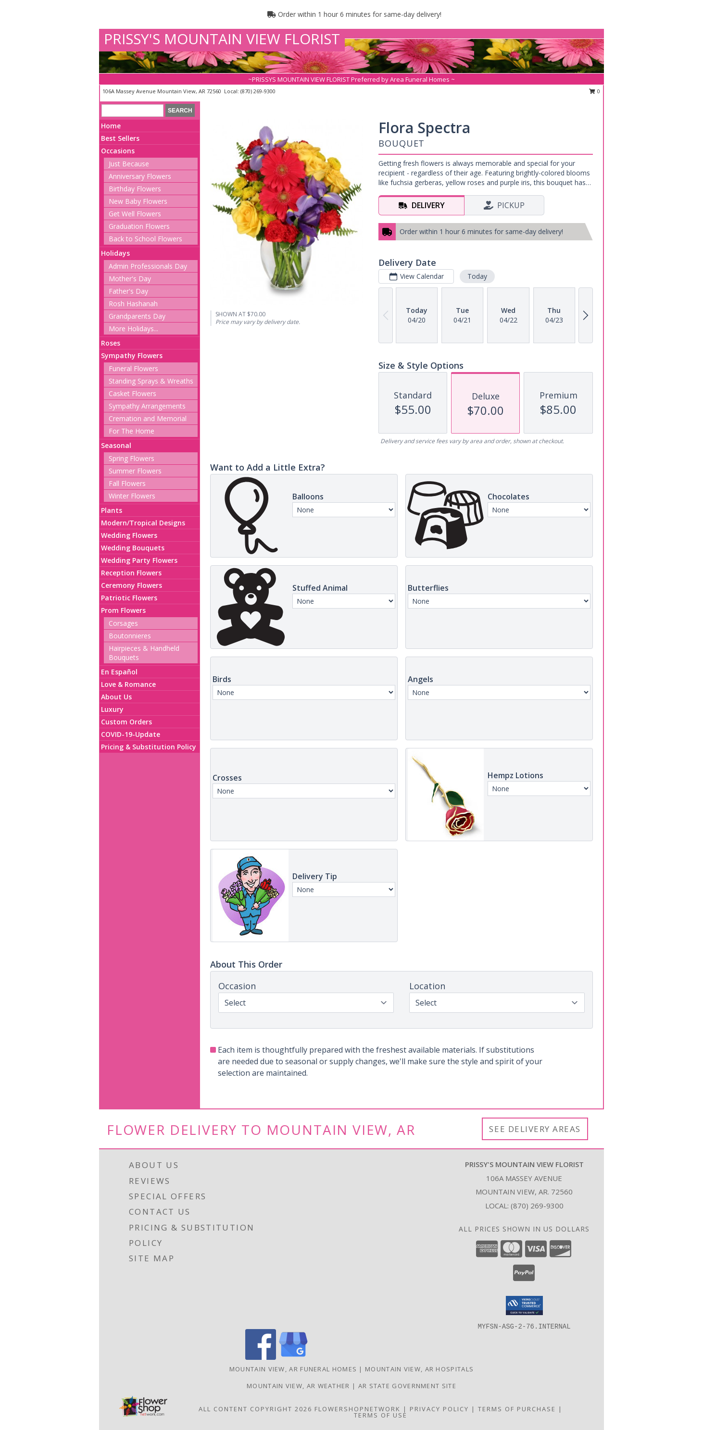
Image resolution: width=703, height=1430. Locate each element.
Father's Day (128, 291)
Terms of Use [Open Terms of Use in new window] (380, 1415)
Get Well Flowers (135, 213)
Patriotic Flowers (129, 597)
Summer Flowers (135, 470)
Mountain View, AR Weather (298, 1385)
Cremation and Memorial (148, 418)
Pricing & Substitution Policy (148, 746)
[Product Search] (132, 110)
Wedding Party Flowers (139, 560)
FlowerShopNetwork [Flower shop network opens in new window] (357, 1409)
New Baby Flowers (138, 201)
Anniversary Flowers (140, 176)
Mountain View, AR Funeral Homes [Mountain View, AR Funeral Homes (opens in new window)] (293, 1369)
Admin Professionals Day (148, 266)
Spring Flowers (131, 458)
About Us (116, 696)
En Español (119, 671)
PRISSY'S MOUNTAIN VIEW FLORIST (222, 39)
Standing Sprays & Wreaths (151, 380)
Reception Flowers (131, 572)
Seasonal (116, 445)
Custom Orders (126, 721)
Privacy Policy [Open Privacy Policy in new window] (439, 1409)
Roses (110, 343)
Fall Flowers (127, 483)
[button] (524, 1305)
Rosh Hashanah (133, 303)
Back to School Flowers (145, 238)
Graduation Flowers (139, 226)
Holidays (115, 253)
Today (477, 276)
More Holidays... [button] (133, 328)
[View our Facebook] (260, 1357)
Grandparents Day (137, 316)
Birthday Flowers (135, 188)
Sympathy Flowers (132, 355)
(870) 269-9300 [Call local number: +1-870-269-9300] (258, 91)
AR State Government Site (407, 1385)
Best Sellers (120, 138)
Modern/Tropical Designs (143, 522)
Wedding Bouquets (132, 547)
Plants (111, 510)
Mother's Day (130, 278)
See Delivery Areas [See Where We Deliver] (535, 1128)
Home (111, 125)
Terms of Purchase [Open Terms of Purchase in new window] (517, 1409)
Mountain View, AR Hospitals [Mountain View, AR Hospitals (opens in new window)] (419, 1369)
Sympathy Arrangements (147, 405)
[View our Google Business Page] (293, 1357)
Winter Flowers (132, 495)
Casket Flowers (132, 393)
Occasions (118, 150)
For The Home (131, 430)
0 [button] (595, 91)
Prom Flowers (123, 610)
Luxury (112, 709)
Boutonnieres (130, 635)
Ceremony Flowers (131, 585)
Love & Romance (128, 684)
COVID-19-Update (130, 734)
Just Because (129, 163)
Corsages (123, 623)
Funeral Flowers (133, 368)
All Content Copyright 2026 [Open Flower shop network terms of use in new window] (255, 1409)
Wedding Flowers (129, 535)
